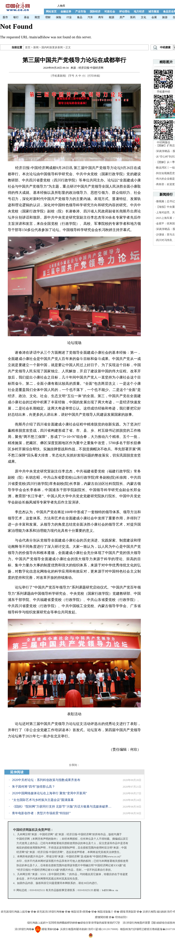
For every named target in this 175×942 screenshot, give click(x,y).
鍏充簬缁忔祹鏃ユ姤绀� (15, 911)
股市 (5, 17)
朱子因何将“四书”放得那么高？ (33, 786)
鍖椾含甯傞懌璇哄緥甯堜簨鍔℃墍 (100, 922)
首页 (27, 47)
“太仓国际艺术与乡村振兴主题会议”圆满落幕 (43, 800)
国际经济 (95, 11)
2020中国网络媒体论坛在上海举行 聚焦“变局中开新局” (49, 793)
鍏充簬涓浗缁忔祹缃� (50, 911)
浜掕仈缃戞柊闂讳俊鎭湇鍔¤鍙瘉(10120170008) (89, 929)
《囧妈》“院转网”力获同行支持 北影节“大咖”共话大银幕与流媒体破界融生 (62, 806)
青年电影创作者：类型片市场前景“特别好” (41, 813)
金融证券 (66, 11)
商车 (101, 17)
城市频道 (153, 11)
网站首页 (51, 11)
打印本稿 (93, 75)
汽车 (90, 17)
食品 (79, 17)
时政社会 (109, 11)
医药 (133, 17)
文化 (143, 17)
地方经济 (139, 11)
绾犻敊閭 (121, 917)
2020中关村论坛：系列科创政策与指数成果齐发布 (46, 780)
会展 (154, 17)
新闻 (36, 47)
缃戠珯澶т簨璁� (81, 911)
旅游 (164, 17)
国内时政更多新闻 (52, 47)
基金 (26, 17)
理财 (48, 17)
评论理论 (124, 11)
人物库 (61, 5)
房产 (122, 17)
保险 (58, 17)
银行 (16, 17)
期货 (37, 17)
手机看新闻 (58, 75)
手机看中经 (163, 77)
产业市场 (80, 11)
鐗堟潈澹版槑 (128, 911)
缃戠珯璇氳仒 (105, 911)
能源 (111, 17)
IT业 (69, 17)
